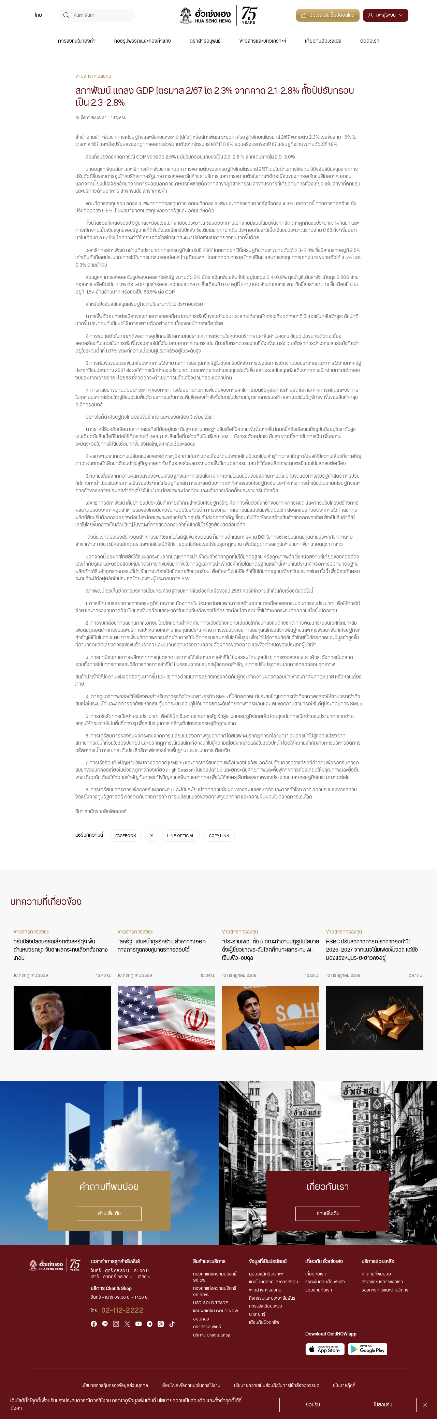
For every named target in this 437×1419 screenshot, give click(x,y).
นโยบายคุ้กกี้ (344, 1386)
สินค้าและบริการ (209, 1261)
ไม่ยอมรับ (383, 1405)
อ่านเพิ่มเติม (109, 1213)
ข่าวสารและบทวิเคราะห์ (262, 41)
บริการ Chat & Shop (211, 1335)
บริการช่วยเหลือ (378, 1261)
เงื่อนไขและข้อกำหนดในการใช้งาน (191, 1386)
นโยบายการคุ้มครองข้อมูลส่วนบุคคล (115, 1386)
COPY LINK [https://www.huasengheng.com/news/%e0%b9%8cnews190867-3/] (219, 836)
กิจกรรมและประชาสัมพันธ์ (272, 1298)
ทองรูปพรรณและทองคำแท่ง (142, 41)
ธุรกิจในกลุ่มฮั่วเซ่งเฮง (325, 1282)
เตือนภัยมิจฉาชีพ (264, 1322)
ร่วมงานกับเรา (318, 1290)
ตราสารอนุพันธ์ (205, 41)
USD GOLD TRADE (210, 1303)
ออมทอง (201, 1319)
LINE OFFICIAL (180, 836)
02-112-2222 (122, 1310)
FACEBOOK (125, 836)
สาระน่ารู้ (257, 1314)
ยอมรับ (313, 1405)
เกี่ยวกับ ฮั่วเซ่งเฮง (324, 1261)
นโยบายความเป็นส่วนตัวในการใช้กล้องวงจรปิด (276, 1386)
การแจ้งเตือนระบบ (265, 1306)
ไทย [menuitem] (38, 15)
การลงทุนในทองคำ (77, 41)
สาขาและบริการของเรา (382, 1282)
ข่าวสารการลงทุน (265, 1290)
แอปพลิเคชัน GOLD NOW (215, 1311)
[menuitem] (38, 15)
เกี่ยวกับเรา (315, 1274)
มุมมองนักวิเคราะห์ (266, 1274)
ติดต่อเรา (369, 41)
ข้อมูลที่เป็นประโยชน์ (268, 1261)
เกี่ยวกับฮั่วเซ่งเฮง (323, 41)
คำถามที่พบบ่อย (376, 1274)
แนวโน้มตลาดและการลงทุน (273, 1282)
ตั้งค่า (16, 1408)
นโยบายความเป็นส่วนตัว (181, 1401)
